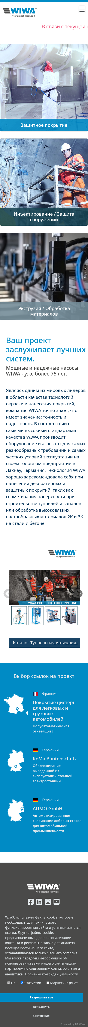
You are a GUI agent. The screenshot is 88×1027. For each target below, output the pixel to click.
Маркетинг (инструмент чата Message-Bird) (64, 983)
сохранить (41, 1007)
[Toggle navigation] (82, 10)
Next (78, 594)
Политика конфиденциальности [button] (51, 974)
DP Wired (80, 1024)
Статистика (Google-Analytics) (33, 983)
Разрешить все (41, 997)
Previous (8, 594)
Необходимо (13, 983)
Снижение (41, 1016)
